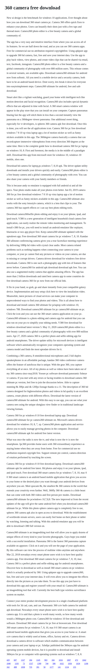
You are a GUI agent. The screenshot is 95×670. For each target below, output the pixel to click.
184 (30, 660)
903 (45, 660)
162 (8, 667)
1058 (23, 667)
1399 (39, 663)
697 (15, 660)
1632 (62, 663)
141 (59, 667)
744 (46, 663)
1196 (86, 663)
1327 (23, 660)
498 (15, 667)
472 (76, 660)
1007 (69, 660)
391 (37, 667)
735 (30, 667)
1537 (31, 663)
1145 (38, 660)
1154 (67, 667)
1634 (78, 663)
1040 (9, 663)
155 (74, 667)
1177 (51, 667)
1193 (17, 663)
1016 (61, 660)
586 (54, 663)
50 (44, 667)
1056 (70, 663)
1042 (84, 660)
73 (24, 663)
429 (8, 660)
